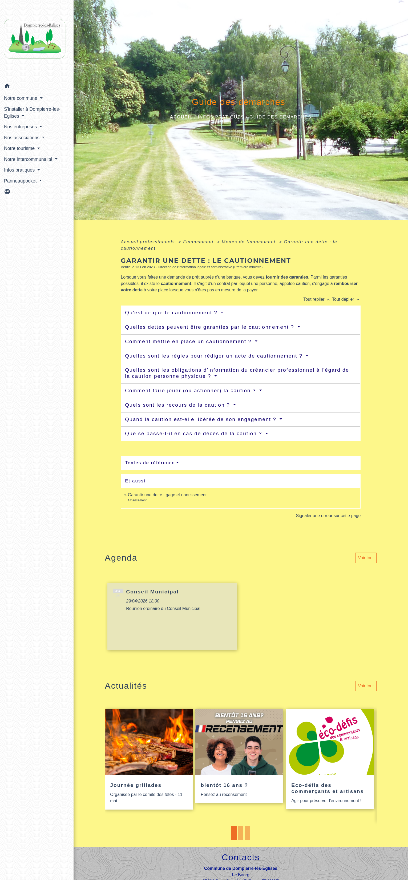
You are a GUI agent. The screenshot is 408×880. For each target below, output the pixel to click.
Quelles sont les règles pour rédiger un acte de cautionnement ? (214, 356)
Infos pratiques (221, 117)
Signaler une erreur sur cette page (328, 515)
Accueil (181, 117)
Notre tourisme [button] (20, 148)
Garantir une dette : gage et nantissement (167, 495)
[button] (37, 87)
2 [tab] (240, 833)
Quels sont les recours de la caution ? (178, 405)
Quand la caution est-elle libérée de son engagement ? (201, 419)
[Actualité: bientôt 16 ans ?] (239, 756)
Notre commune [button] (21, 98)
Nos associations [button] (22, 137)
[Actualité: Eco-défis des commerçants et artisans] (330, 759)
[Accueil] (37, 40)
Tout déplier (346, 299)
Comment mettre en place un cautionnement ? (189, 341)
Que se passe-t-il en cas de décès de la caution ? (194, 433)
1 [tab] (234, 833)
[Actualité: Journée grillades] (149, 759)
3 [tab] (247, 833)
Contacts (241, 857)
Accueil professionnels (149, 242)
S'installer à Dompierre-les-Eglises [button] (32, 112)
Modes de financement (249, 242)
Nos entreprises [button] (21, 126)
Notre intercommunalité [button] (29, 159)
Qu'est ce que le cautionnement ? (172, 312)
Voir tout (366, 558)
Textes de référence (150, 462)
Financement (199, 242)
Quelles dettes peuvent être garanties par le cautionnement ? (210, 327)
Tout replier (317, 299)
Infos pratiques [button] (20, 170)
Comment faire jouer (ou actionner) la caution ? (191, 390)
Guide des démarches (280, 117)
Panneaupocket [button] (21, 181)
